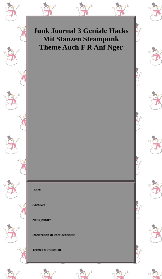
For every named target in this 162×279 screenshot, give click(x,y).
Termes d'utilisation (46, 249)
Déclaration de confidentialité (53, 234)
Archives (38, 204)
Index (36, 190)
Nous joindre (41, 219)
